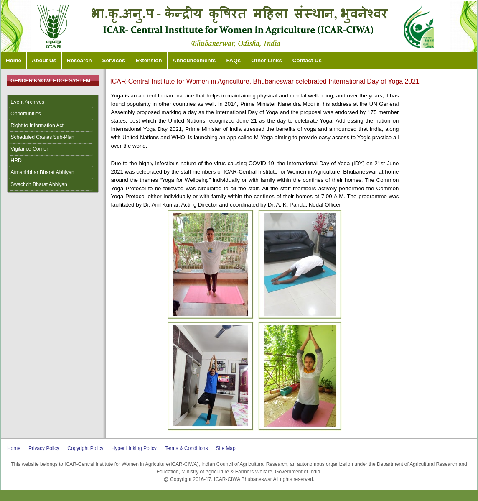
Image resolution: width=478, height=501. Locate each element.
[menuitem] (53, 102)
